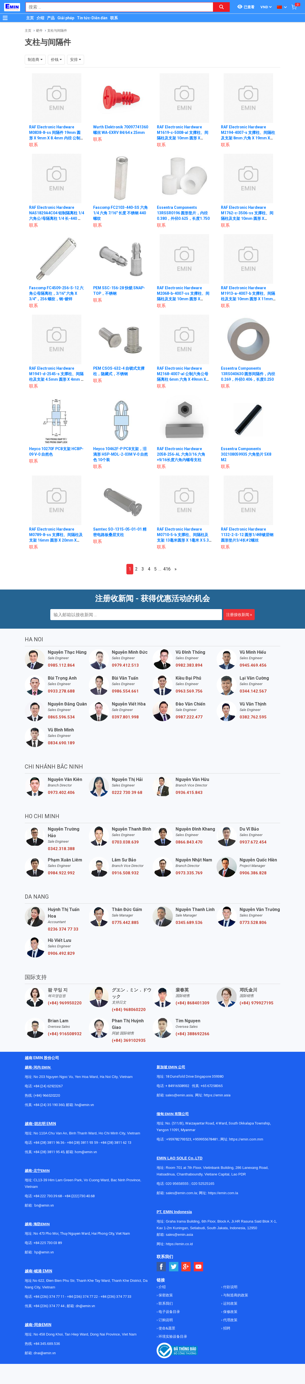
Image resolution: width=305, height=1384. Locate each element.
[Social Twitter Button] (174, 1267)
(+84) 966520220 (47, 1095)
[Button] (5, 18)
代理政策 (229, 1320)
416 (167, 569)
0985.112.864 (61, 665)
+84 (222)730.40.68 (80, 1196)
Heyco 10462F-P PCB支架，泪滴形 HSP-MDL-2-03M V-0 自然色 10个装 (120, 454)
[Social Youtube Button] (198, 1267)
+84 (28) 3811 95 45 (49, 1152)
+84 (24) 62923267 (48, 1086)
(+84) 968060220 (129, 1009)
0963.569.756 (189, 691)
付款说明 (229, 1287)
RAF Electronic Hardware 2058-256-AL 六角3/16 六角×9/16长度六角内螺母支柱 (181, 454)
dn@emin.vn (85, 1306)
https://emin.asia (217, 1095)
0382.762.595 (253, 717)
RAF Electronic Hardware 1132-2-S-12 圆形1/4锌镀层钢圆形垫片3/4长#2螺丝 (247, 534)
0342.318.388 (61, 848)
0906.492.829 (61, 953)
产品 (51, 18)
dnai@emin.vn (45, 1353)
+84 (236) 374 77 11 (49, 1296)
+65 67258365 (212, 1086)
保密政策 (165, 1295)
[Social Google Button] (186, 1267)
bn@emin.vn (44, 1205)
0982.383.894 (189, 665)
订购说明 (165, 1320)
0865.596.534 (61, 717)
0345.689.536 (189, 922)
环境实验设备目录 (172, 1336)
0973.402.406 (61, 792)
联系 (114, 18)
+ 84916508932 (177, 1086)
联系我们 (165, 1303)
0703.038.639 (125, 842)
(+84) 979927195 (256, 1003)
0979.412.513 (125, 665)
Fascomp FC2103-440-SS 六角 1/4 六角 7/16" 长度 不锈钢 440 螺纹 (120, 213)
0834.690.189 (61, 742)
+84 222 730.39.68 (48, 1196)
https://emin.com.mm (246, 1139)
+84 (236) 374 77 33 (116, 1296)
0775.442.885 (125, 922)
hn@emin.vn (84, 1105)
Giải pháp (65, 18)
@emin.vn (46, 1252)
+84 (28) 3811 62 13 (116, 1142)
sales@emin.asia (179, 1095)
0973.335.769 (189, 873)
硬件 (39, 31)
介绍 (40, 18)
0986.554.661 (125, 691)
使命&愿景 (166, 1328)
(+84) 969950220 (65, 1003)
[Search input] (116, 7)
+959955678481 (206, 1139)
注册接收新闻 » (239, 614)
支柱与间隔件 (57, 31)
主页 (30, 18)
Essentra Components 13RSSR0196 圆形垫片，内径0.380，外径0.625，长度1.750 (183, 213)
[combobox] (116, 7)
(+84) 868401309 (192, 1003)
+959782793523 (178, 1139)
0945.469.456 (253, 665)
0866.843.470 (189, 842)
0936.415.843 (189, 792)
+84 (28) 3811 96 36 (49, 1142)
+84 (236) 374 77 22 (82, 1296)
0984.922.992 (61, 873)
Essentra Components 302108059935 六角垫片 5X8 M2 (246, 454)
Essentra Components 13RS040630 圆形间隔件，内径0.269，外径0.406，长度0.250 (248, 374)
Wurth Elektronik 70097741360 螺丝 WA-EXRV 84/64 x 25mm (118, 132)
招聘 (226, 1328)
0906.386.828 (253, 873)
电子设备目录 (169, 1312)
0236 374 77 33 (63, 929)
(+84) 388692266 (192, 1033)
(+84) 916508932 (65, 1033)
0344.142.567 (253, 691)
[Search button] (221, 7)
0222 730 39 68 (127, 792)
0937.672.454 (253, 842)
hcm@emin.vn (86, 1152)
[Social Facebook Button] (161, 1267)
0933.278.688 (61, 691)
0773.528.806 (253, 922)
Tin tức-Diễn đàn (92, 18)
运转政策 (229, 1303)
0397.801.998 (125, 717)
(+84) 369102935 (129, 1040)
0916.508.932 (125, 873)
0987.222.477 (189, 717)
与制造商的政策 (235, 1295)
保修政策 (229, 1312)
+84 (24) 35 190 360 (49, 1105)
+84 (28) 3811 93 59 (82, 1142)
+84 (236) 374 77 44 (49, 1306)
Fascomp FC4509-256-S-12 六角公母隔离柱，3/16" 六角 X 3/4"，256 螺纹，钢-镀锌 (56, 293)
